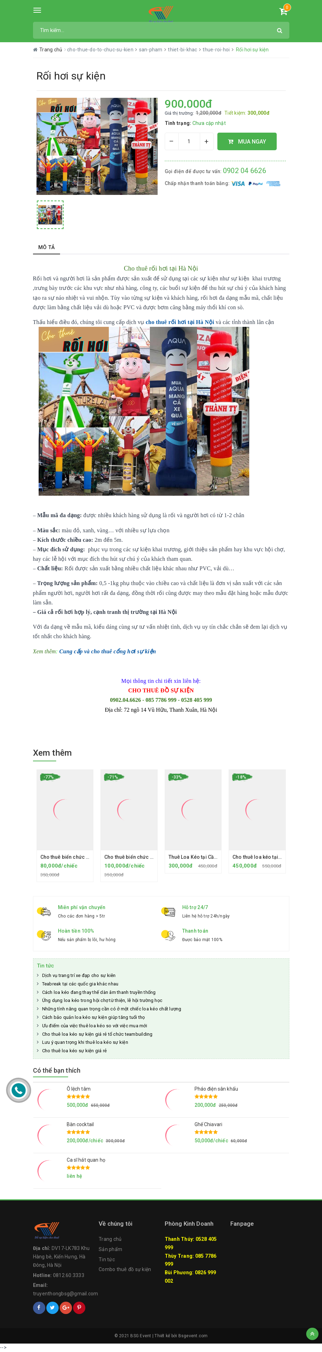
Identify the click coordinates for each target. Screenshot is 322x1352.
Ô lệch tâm (79, 1089)
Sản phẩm (110, 1249)
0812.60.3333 (68, 1275)
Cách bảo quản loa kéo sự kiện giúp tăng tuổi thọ (93, 1017)
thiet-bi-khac (183, 49)
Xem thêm (52, 753)
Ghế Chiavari (209, 1124)
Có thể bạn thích (57, 1070)
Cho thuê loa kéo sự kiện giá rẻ (74, 1050)
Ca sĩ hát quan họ (86, 1160)
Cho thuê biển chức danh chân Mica (81, 857)
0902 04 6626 (244, 170)
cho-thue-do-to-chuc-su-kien (100, 49)
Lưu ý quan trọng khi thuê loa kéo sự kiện (85, 1042)
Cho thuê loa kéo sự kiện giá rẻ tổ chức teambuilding (97, 1034)
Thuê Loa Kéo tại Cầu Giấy (199, 857)
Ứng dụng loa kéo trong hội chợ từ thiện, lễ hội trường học (102, 1000)
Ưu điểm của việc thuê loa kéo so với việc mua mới (94, 1025)
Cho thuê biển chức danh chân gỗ (142, 857)
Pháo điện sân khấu (216, 1089)
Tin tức (45, 966)
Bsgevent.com (193, 1335)
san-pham (151, 49)
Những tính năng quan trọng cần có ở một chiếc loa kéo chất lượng (112, 1008)
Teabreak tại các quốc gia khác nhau (80, 983)
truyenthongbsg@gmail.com (65, 1293)
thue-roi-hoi (217, 49)
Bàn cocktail (80, 1124)
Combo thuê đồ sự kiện (125, 1269)
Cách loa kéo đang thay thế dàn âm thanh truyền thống (99, 992)
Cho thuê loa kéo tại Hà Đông (265, 857)
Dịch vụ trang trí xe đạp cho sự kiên (79, 975)
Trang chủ (110, 1239)
